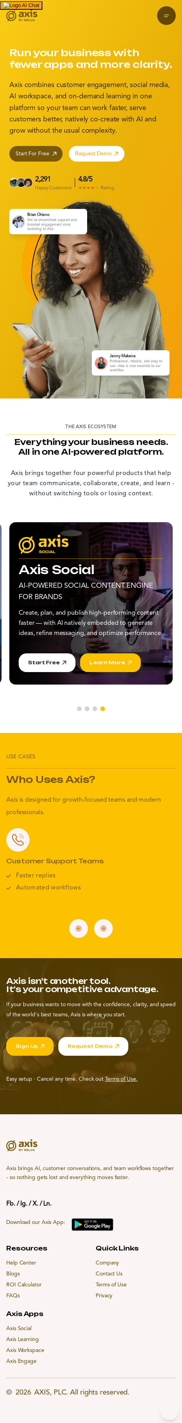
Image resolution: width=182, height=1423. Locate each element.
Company (107, 1263)
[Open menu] (166, 15)
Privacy (104, 1295)
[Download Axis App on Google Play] (93, 1224)
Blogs (13, 1274)
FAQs (13, 1295)
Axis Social (19, 1328)
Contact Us (109, 1274)
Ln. (47, 1204)
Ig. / (25, 1204)
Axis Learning (22, 1339)
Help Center (21, 1263)
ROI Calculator (24, 1285)
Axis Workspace (25, 1350)
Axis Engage (21, 1361)
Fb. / (12, 1204)
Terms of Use (111, 1285)
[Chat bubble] (169, 1410)
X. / (37, 1204)
